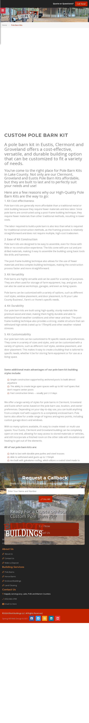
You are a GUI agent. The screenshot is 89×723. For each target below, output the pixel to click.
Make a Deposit (12, 563)
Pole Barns (9, 572)
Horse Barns (10, 576)
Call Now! (81, 3)
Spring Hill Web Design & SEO (15, 618)
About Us (9, 554)
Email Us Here (10, 604)
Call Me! (45, 499)
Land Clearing (11, 585)
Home (4, 25)
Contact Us (9, 558)
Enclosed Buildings (13, 581)
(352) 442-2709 (10, 599)
